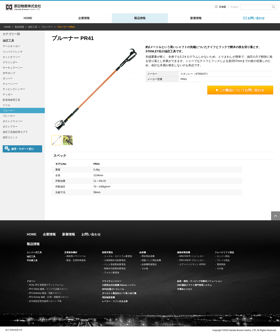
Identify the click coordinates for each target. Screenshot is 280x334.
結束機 (142, 252)
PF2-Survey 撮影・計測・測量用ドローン (49, 297)
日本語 (222, 7)
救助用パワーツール (76, 256)
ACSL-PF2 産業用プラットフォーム (46, 285)
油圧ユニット (10, 137)
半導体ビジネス (184, 289)
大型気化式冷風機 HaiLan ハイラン (119, 285)
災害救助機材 (70, 252)
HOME (28, 18)
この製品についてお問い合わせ (240, 90)
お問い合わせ (256, 18)
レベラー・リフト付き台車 (115, 301)
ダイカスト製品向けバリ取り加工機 (119, 293)
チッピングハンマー (14, 89)
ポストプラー (10, 126)
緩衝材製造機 (183, 252)
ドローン (31, 281)
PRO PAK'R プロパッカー (191, 260)
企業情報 (84, 18)
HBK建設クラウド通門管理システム (194, 285)
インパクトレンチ (13, 51)
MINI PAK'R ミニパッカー (191, 256)
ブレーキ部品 (223, 260)
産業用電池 (107, 252)
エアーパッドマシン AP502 (192, 264)
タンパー (8, 78)
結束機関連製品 (149, 264)
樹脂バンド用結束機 (151, 260)
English (234, 7)
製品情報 (140, 18)
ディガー (8, 94)
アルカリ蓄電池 (111, 272)
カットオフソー (11, 57)
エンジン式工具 (34, 252)
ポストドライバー (13, 121)
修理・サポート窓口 (19, 148)
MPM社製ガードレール (113, 289)
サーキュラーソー (13, 67)
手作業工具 (32, 260)
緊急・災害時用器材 (76, 260)
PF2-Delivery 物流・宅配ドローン (45, 293)
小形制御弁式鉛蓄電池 (115, 260)
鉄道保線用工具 (11, 99)
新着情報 (196, 18)
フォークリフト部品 (224, 252)
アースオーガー (11, 46)
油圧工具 (32, 27)
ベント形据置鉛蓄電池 (115, 264)
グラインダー (10, 62)
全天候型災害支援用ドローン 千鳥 (45, 301)
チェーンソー (10, 83)
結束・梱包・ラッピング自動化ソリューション (199, 281)
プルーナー (47, 27)
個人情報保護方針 (13, 330)
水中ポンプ (9, 73)
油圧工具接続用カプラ (15, 131)
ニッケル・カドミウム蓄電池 (118, 256)
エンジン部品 (223, 256)
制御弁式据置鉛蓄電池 (115, 268)
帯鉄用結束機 (148, 256)
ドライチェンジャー (111, 281)
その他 (145, 268)
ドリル (6, 105)
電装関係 (221, 264)
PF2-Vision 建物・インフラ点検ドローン (48, 289)
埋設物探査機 (108, 297)
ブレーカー (9, 115)
